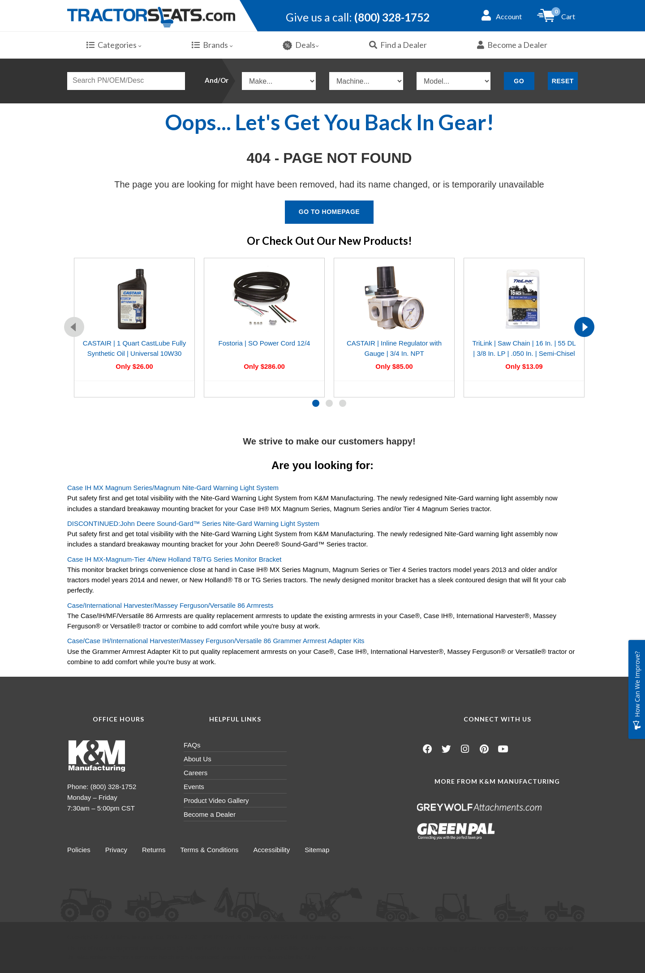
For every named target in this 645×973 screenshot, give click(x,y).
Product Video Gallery (216, 801)
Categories (114, 45)
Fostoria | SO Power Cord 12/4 (264, 343)
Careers (195, 773)
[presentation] (74, 327)
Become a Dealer (512, 45)
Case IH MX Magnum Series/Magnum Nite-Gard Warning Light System (173, 488)
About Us (197, 759)
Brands (212, 45)
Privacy (117, 850)
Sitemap (322, 850)
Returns (156, 850)
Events (194, 787)
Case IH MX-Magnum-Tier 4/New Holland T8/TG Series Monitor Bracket (174, 559)
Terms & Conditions (212, 850)
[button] (315, 404)
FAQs (192, 745)
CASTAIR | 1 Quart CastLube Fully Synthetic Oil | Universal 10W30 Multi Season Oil (134, 354)
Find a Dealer (398, 45)
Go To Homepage (329, 212)
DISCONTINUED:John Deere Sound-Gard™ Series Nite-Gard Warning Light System (193, 524)
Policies (78, 850)
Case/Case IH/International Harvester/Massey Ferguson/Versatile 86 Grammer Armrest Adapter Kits (216, 641)
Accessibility (275, 850)
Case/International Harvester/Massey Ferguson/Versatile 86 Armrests (170, 606)
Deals (301, 45)
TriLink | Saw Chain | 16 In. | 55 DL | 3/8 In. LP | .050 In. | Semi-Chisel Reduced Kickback (524, 354)
